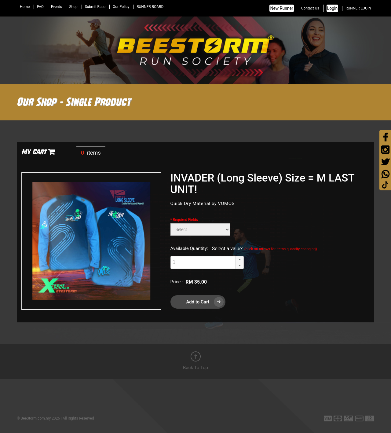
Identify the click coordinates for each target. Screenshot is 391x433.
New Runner (281, 8)
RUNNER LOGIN (358, 8)
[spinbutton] (203, 262)
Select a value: (264, 248)
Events (56, 7)
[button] (239, 259)
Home (25, 7)
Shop (73, 7)
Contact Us (310, 8)
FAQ (40, 7)
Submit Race (95, 7)
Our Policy (121, 7)
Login (332, 8)
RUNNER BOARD (150, 7)
